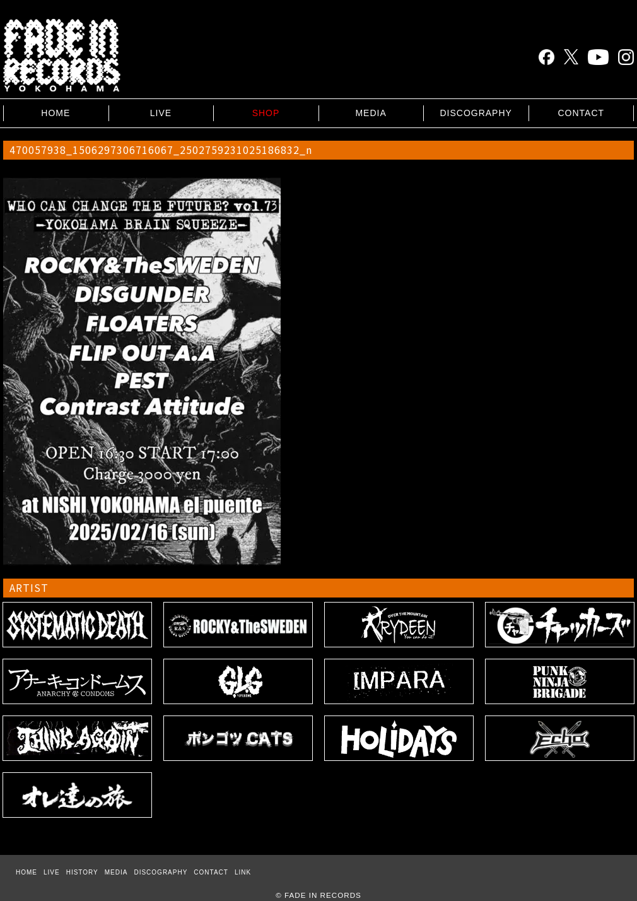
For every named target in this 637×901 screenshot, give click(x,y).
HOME (55, 113)
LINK (243, 872)
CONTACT (581, 113)
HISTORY (82, 872)
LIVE (161, 113)
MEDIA (370, 113)
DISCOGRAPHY (475, 113)
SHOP (266, 113)
